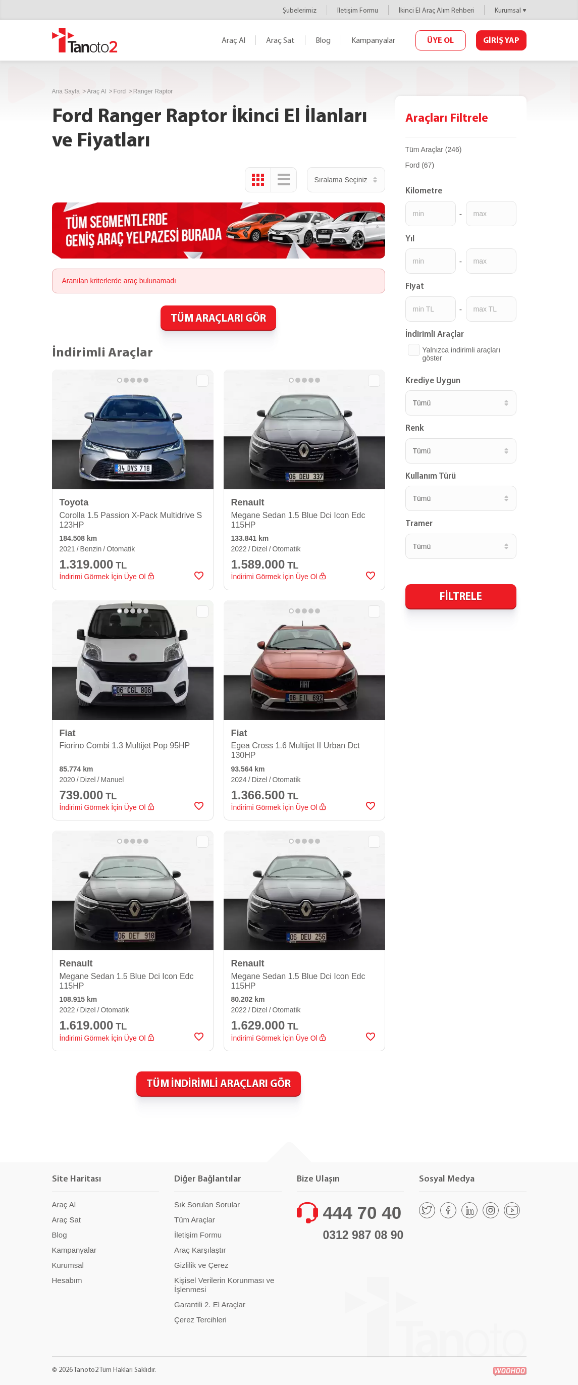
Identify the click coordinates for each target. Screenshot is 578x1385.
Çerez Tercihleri (200, 1319)
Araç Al (233, 40)
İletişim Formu (357, 10)
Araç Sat (280, 40)
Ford (120, 91)
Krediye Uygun (432, 380)
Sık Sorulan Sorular (207, 1204)
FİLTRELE (461, 595)
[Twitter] (427, 1210)
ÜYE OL (440, 40)
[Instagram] (491, 1210)
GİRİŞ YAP (501, 40)
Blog (323, 40)
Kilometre (423, 190)
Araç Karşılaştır (200, 1250)
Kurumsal (508, 10)
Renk (414, 428)
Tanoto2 (85, 40)
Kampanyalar (373, 40)
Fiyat (414, 286)
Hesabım (67, 1280)
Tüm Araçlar (194, 1219)
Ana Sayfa (66, 91)
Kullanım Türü (430, 476)
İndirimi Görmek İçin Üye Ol (107, 577)
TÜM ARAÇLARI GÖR (218, 317)
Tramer (419, 523)
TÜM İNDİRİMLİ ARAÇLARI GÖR (218, 1083)
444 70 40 (362, 1212)
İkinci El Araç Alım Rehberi (436, 10)
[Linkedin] (469, 1210)
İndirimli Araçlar (434, 334)
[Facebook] (448, 1210)
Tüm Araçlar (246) (433, 149)
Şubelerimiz (300, 10)
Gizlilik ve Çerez (201, 1265)
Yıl (409, 238)
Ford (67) (420, 165)
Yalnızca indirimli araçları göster (462, 354)
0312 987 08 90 (363, 1235)
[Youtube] (512, 1210)
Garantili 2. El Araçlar (209, 1304)
